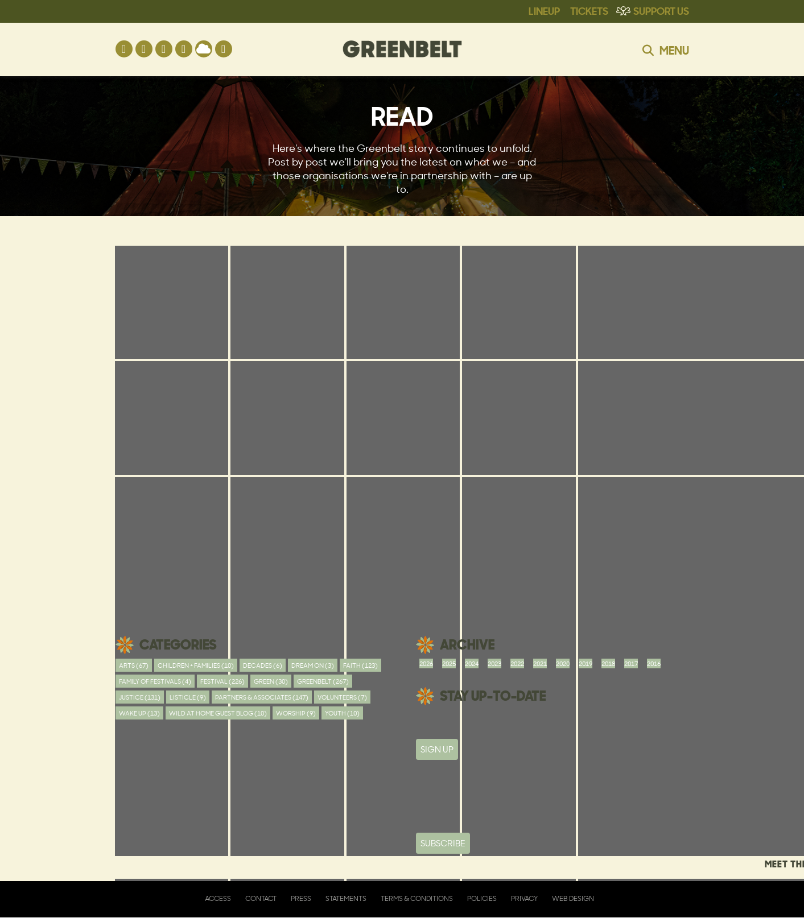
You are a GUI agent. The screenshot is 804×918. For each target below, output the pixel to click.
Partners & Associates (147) (261, 697)
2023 (494, 663)
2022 (517, 663)
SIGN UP (436, 749)
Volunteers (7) (342, 697)
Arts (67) (134, 665)
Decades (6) (262, 665)
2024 (472, 663)
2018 (608, 663)
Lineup (544, 10)
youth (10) (342, 713)
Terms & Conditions (417, 898)
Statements (345, 898)
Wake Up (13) (139, 713)
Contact (261, 898)
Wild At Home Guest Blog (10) (218, 713)
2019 (585, 663)
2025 (449, 663)
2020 (563, 663)
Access (218, 898)
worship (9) (296, 713)
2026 (426, 663)
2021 (540, 663)
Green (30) (271, 681)
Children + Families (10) (196, 665)
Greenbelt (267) (323, 681)
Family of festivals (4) (155, 681)
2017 (631, 663)
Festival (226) (222, 681)
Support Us (661, 10)
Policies (482, 898)
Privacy (524, 898)
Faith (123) (360, 665)
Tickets (589, 10)
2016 (654, 663)
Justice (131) (139, 697)
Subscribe (442, 843)
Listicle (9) (188, 697)
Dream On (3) (312, 665)
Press (301, 898)
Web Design (573, 898)
